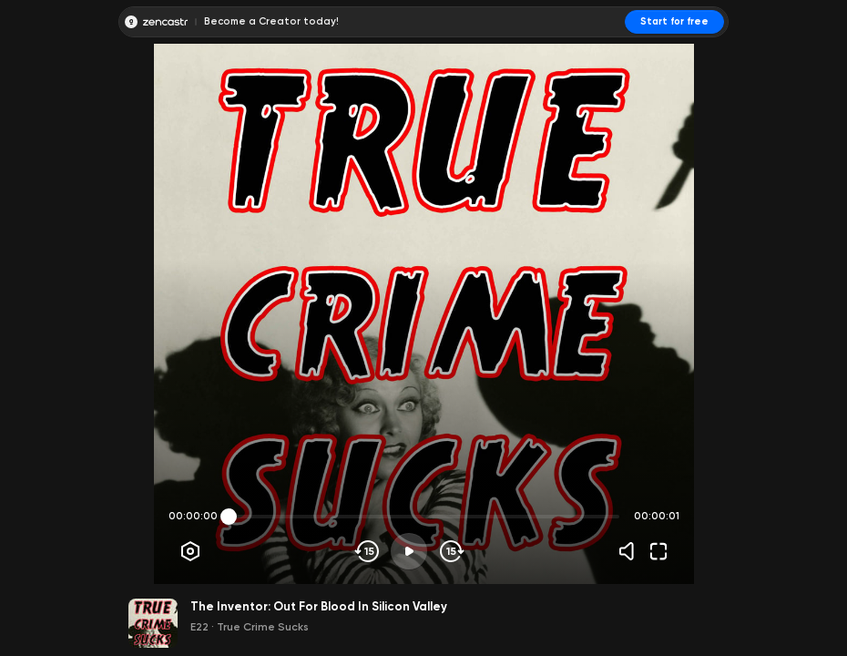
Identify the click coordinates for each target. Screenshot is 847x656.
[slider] (228, 516)
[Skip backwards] (367, 551)
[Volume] (631, 551)
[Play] (409, 551)
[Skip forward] (450, 551)
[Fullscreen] (658, 551)
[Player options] (190, 551)
